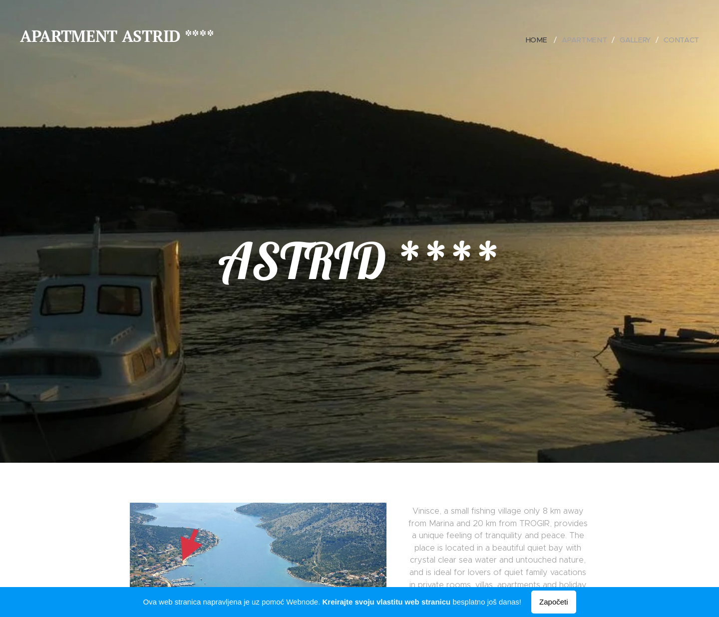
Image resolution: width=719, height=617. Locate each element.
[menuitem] (540, 39)
